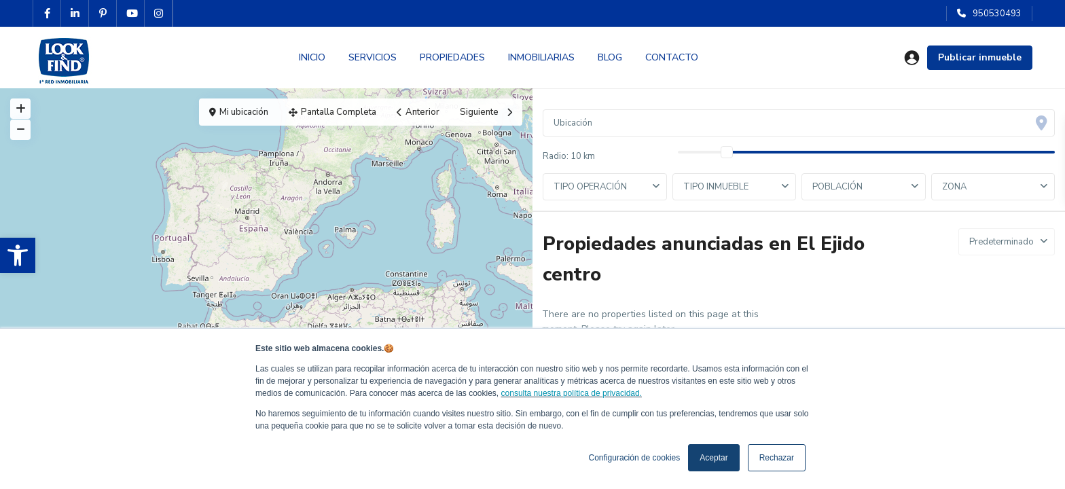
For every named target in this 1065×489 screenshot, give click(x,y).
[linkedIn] (75, 13)
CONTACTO (671, 57)
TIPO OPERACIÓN (590, 187)
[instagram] (159, 13)
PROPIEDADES (452, 57)
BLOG (610, 57)
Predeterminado (1001, 242)
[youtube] (131, 13)
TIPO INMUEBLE (715, 187)
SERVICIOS (372, 57)
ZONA (954, 187)
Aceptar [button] (713, 458)
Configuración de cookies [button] (635, 458)
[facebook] (47, 13)
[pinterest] (103, 13)
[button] (17, 255)
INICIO (312, 57)
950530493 (997, 13)
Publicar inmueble (980, 57)
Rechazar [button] (776, 458)
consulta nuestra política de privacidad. (571, 393)
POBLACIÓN (837, 187)
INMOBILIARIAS (541, 57)
